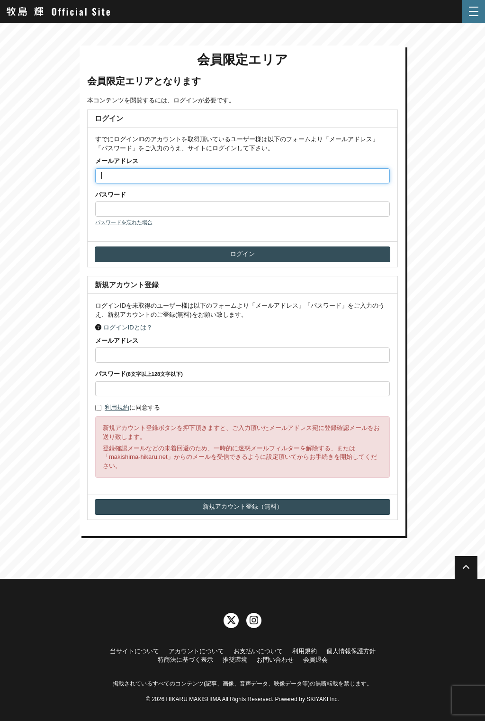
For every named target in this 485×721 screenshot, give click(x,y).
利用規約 (117, 407)
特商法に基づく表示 (185, 659)
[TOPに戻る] (466, 567)
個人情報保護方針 (351, 651)
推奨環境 (235, 659)
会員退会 (315, 659)
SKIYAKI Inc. (322, 699)
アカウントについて (196, 651)
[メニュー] (473, 11)
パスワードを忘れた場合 (124, 222)
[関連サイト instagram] (253, 620)
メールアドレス (116, 160)
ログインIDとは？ (128, 327)
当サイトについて (134, 651)
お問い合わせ (275, 659)
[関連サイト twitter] (231, 620)
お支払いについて (258, 651)
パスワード (110, 194)
